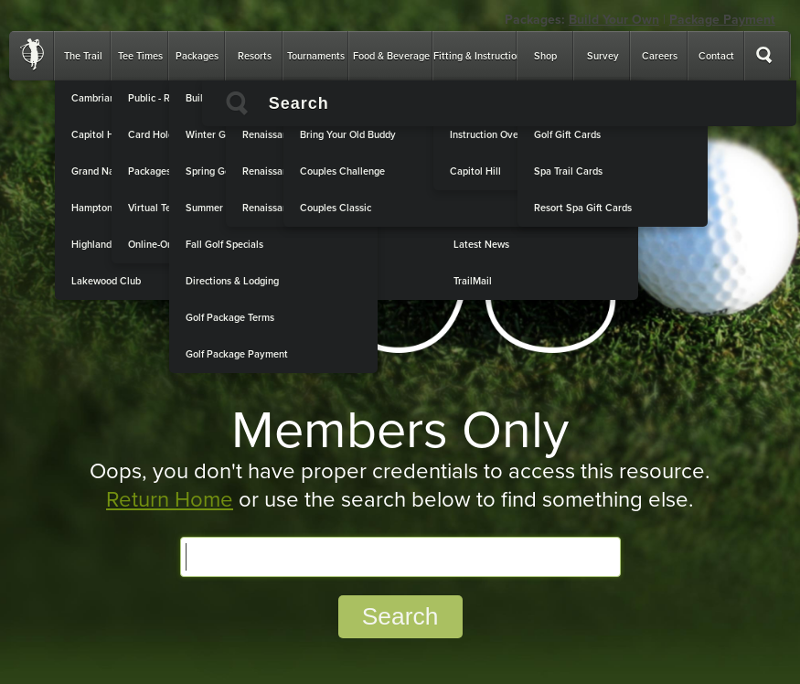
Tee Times (140, 56)
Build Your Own (614, 19)
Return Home (169, 499)
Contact (716, 56)
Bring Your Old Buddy (348, 135)
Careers (659, 56)
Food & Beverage (391, 56)
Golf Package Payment (237, 354)
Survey (603, 56)
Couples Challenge (342, 171)
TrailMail (472, 281)
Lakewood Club (106, 281)
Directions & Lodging (232, 281)
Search (400, 616)
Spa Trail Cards (568, 171)
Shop (545, 56)
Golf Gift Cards (567, 135)
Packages (197, 56)
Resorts (255, 56)
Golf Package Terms (230, 318)
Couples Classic (335, 208)
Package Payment (722, 19)
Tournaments (316, 56)
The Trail (83, 56)
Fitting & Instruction (477, 56)
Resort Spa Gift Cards (583, 208)
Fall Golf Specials (224, 245)
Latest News (481, 245)
